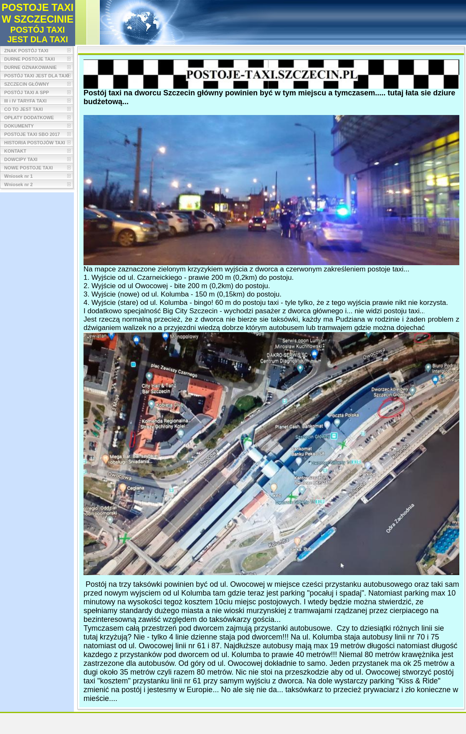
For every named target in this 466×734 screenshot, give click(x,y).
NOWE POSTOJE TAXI (28, 167)
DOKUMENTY (19, 125)
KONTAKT (15, 150)
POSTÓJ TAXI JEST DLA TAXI (36, 75)
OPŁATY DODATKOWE (29, 117)
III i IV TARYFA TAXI (25, 100)
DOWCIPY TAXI (21, 159)
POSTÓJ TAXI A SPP (26, 92)
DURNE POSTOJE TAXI (29, 58)
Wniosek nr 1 (18, 176)
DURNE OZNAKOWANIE (30, 67)
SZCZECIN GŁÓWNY (26, 84)
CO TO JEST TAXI (23, 109)
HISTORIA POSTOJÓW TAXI (34, 142)
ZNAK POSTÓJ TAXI (26, 50)
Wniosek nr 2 (18, 184)
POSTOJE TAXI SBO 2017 (32, 134)
